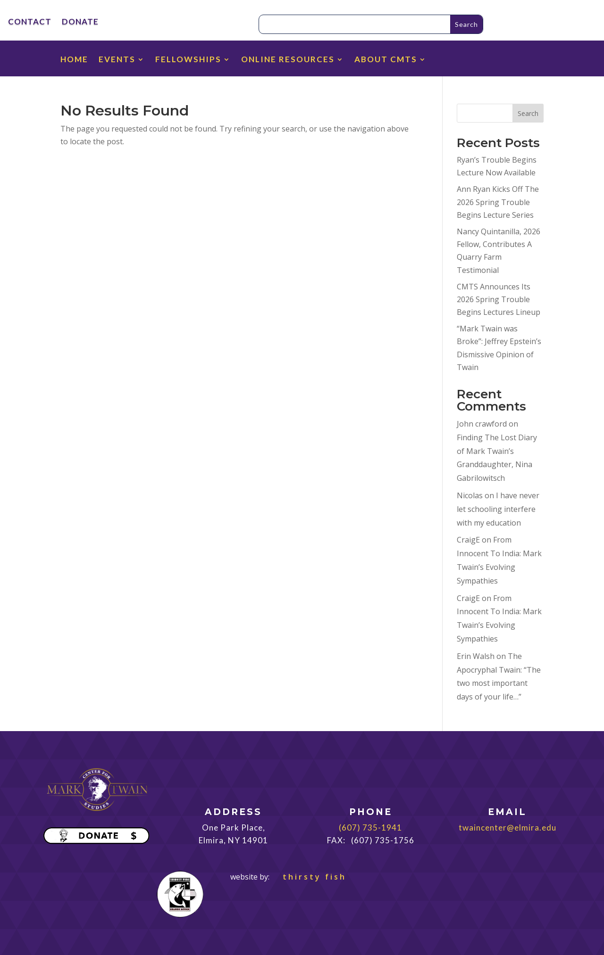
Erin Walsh (476, 656)
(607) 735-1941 (370, 827)
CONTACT (29, 22)
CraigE (468, 540)
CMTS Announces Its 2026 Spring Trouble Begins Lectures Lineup (498, 299)
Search (528, 113)
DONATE (80, 22)
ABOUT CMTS (385, 60)
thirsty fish (308, 877)
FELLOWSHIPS (188, 60)
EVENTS (117, 60)
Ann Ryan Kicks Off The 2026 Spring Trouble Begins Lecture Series (498, 202)
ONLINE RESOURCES (288, 60)
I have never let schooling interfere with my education (498, 509)
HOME (74, 60)
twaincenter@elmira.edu (507, 827)
